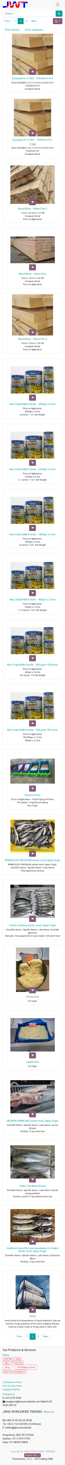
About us (49, 1411)
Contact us (8, 1394)
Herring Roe (32, 996)
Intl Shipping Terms (26, 1367)
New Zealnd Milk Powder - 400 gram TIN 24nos (32, 664)
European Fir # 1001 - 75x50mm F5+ (32, 139)
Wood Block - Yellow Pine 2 (32, 339)
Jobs (6, 1363)
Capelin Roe (32, 1062)
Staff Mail (8, 1359)
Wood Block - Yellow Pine (32, 273)
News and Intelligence (14, 1372)
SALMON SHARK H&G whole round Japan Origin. (32, 1120)
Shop (18, 1359)
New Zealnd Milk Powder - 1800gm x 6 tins (33, 534)
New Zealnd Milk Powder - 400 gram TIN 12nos (32, 730)
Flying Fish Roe (33, 795)
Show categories (34, 29)
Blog (7, 1367)
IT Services (17, 1363)
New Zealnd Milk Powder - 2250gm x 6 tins (33, 469)
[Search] (59, 14)
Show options (12, 29)
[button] (57, 21)
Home (7, 1355)
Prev (7, 21)
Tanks (32, 1316)
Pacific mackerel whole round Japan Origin (32, 925)
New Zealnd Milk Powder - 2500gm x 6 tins (33, 404)
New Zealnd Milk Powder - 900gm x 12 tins (33, 599)
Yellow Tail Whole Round (32, 1186)
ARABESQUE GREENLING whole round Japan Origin (32, 860)
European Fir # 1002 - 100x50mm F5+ (32, 78)
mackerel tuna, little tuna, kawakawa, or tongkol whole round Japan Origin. (32, 1250)
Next (33, 21)
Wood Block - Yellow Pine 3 (32, 208)
